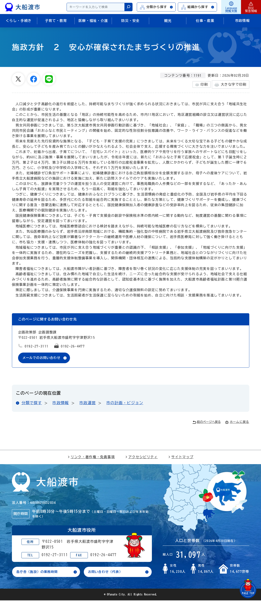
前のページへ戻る (207, 422)
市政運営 (87, 403)
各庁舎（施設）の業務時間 (38, 572)
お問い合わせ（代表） (106, 572)
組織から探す (197, 7)
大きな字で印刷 (230, 84)
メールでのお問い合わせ (43, 358)
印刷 (201, 84)
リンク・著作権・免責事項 (91, 457)
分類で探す (31, 403)
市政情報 (60, 403)
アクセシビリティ (141, 457)
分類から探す (156, 7)
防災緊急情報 (251, 7)
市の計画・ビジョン (124, 403)
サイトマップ (180, 457)
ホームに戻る (237, 422)
